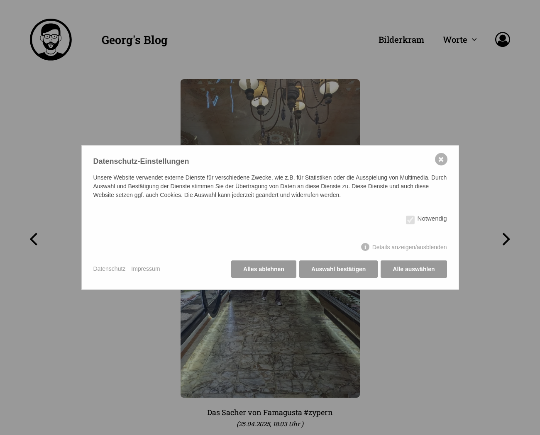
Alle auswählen (414, 269)
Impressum (145, 268)
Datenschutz (109, 268)
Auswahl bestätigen (338, 269)
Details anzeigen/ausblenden (409, 247)
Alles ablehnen (263, 269)
